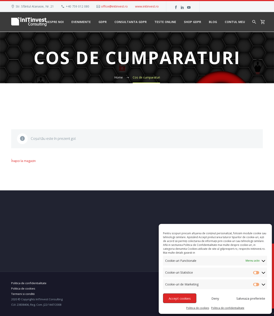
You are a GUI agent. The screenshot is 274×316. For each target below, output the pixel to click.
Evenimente (81, 22)
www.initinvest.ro (147, 6)
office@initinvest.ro (114, 6)
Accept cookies (180, 298)
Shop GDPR (192, 22)
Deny (215, 298)
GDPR (103, 22)
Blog (213, 22)
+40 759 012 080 (77, 6)
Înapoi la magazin (23, 161)
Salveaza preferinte (250, 298)
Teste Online (165, 22)
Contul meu (235, 22)
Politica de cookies (197, 308)
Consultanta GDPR (130, 22)
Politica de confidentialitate (227, 308)
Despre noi (55, 22)
